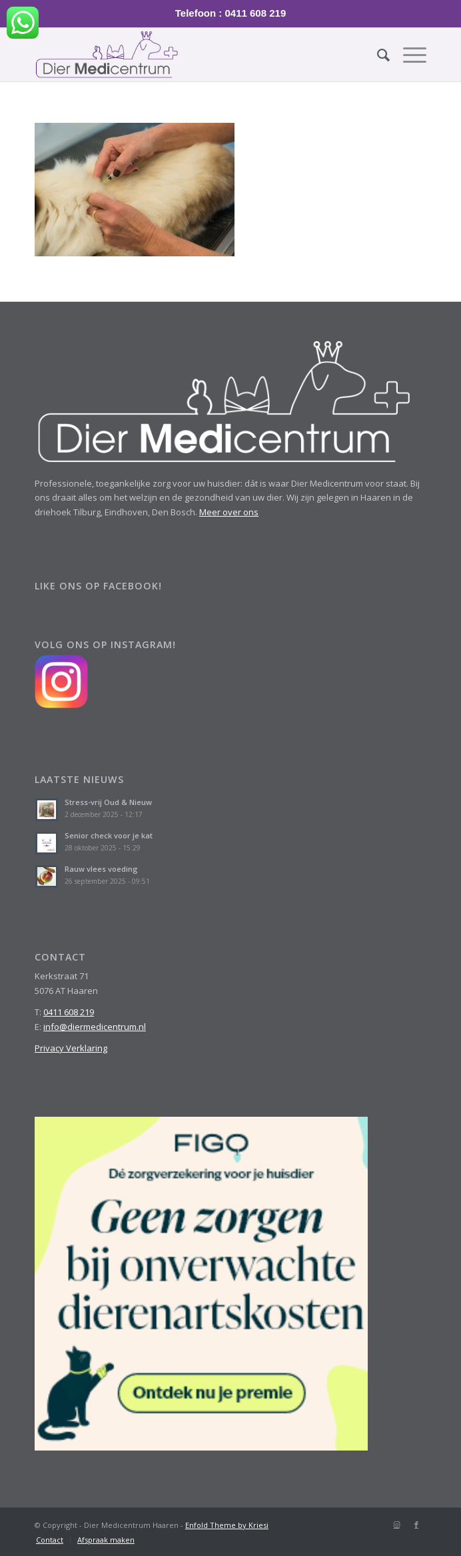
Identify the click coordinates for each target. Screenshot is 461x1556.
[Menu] (408, 54)
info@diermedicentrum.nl (94, 1027)
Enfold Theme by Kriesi (226, 1525)
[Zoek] (377, 54)
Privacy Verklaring (71, 1048)
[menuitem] (377, 54)
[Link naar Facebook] (416, 1525)
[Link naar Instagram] (396, 1525)
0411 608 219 (68, 1012)
